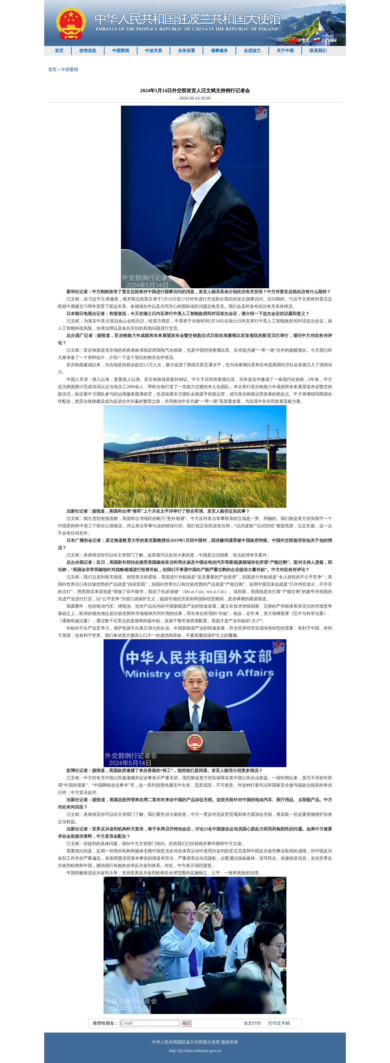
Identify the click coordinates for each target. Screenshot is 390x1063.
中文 (305, 40)
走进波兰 (252, 50)
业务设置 (186, 50)
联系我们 (318, 50)
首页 (59, 50)
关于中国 (285, 50)
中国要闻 (120, 50)
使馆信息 (87, 50)
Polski (331, 39)
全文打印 (252, 1023)
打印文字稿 (279, 1023)
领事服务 (219, 50)
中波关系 (153, 50)
